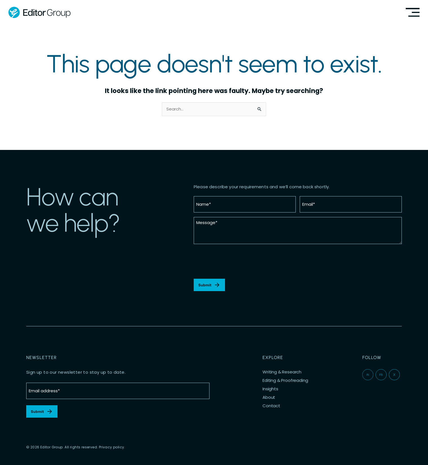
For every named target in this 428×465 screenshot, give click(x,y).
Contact (271, 406)
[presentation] (236, 262)
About (268, 397)
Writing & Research (281, 372)
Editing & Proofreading (285, 380)
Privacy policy (111, 447)
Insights (270, 389)
